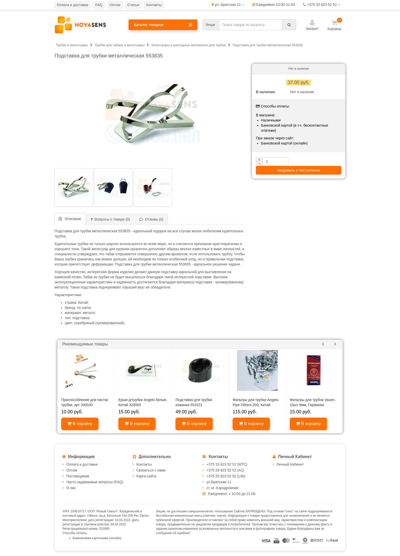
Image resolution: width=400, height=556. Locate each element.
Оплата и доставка (81, 464)
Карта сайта (146, 476)
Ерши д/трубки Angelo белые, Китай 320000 (142, 402)
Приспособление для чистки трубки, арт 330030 (84, 402)
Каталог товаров (163, 24)
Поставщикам (77, 476)
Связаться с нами (151, 470)
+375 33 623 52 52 (321, 5)
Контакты (144, 464)
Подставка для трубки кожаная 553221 (194, 402)
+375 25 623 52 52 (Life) (225, 476)
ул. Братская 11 (228, 5)
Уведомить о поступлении (298, 170)
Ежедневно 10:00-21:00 (273, 5)
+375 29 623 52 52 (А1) (225, 470)
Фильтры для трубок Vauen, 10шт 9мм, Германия (312, 402)
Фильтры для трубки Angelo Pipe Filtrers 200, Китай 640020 (255, 405)
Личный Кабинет (290, 464)
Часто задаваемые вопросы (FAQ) (94, 482)
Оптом (71, 470)
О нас (71, 488)
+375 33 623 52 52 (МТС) (226, 464)
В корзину (79, 423)
